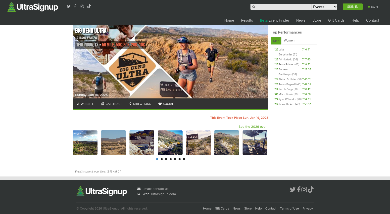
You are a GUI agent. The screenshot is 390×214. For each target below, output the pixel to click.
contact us (160, 189)
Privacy (307, 208)
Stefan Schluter (287, 79)
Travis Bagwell (287, 84)
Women (289, 40)
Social (166, 104)
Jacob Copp (286, 89)
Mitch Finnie (286, 94)
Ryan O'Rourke (287, 99)
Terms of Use (289, 208)
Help (355, 20)
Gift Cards (336, 20)
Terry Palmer (286, 64)
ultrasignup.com (163, 194)
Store (316, 20)
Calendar (111, 104)
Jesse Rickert (286, 104)
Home (229, 20)
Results (247, 20)
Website (85, 104)
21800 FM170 (86, 38)
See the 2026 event (253, 126)
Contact (372, 20)
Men (276, 41)
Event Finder (274, 20)
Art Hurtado (285, 59)
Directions (139, 104)
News (300, 20)
